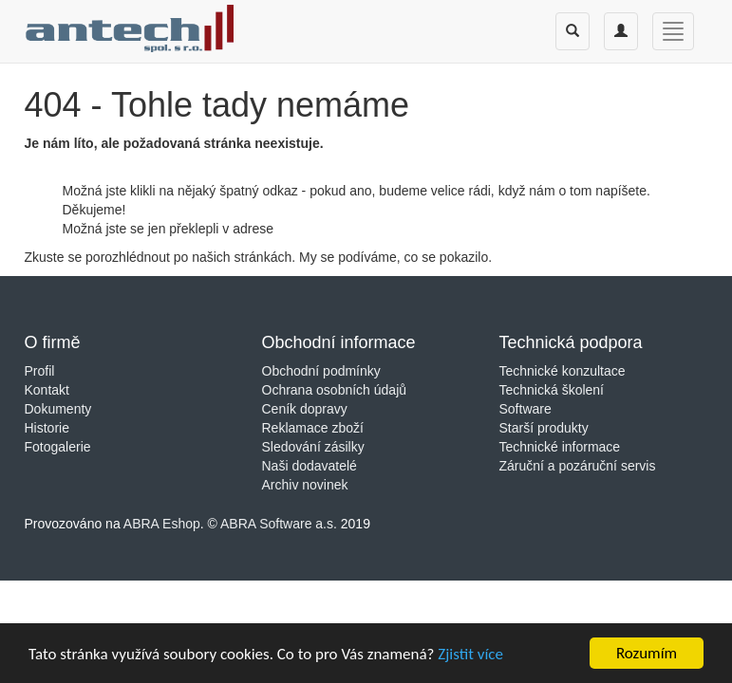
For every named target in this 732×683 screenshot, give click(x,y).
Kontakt (47, 389)
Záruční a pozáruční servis (577, 465)
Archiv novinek (305, 484)
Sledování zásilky (313, 446)
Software (525, 408)
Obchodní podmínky (321, 370)
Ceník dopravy (304, 408)
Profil (40, 370)
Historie (47, 427)
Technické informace (560, 446)
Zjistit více (470, 657)
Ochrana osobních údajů (334, 389)
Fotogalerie (58, 446)
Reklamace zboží (313, 427)
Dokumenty (58, 408)
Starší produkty (544, 427)
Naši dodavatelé (309, 465)
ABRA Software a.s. (278, 523)
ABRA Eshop (161, 523)
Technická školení (552, 389)
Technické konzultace (562, 370)
